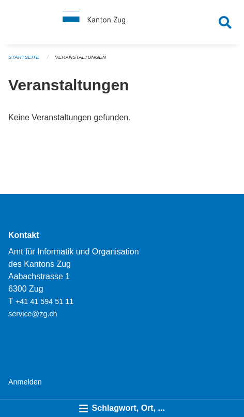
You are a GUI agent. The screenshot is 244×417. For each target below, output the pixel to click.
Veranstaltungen (80, 57)
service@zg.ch (32, 314)
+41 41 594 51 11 (44, 301)
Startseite (23, 57)
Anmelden (25, 382)
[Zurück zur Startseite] (121, 22)
